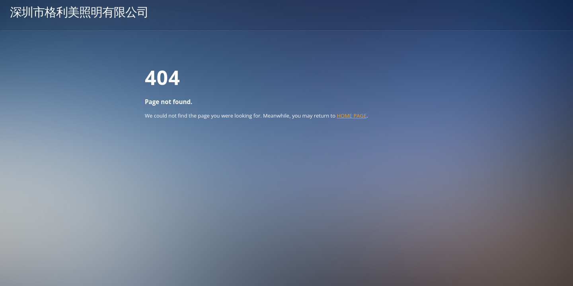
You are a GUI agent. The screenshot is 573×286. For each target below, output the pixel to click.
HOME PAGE (351, 115)
